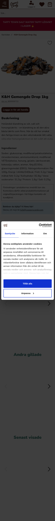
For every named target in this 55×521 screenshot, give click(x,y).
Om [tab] (45, 233)
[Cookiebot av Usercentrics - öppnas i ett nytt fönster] (39, 225)
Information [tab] (27, 233)
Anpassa (27, 293)
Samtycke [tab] (10, 233)
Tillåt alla (27, 283)
